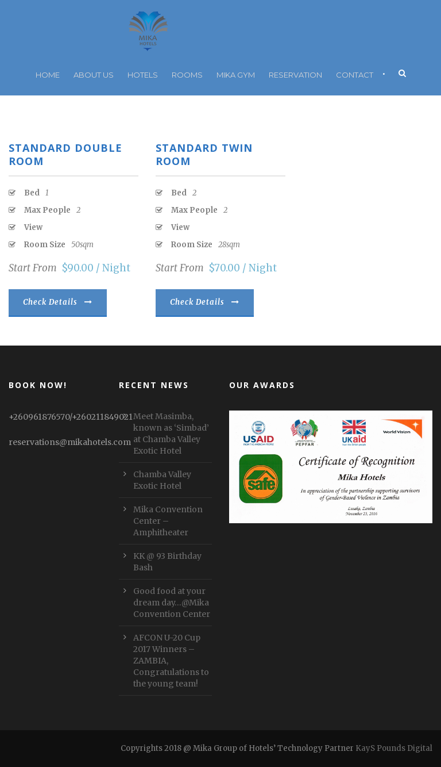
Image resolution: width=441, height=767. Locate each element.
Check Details (57, 302)
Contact (354, 74)
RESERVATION (295, 74)
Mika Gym (235, 74)
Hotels (142, 74)
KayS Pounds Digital (393, 748)
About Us (94, 74)
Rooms (187, 74)
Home (48, 74)
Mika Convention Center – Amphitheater (168, 521)
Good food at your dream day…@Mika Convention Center (171, 602)
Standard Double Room (65, 154)
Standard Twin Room (204, 154)
